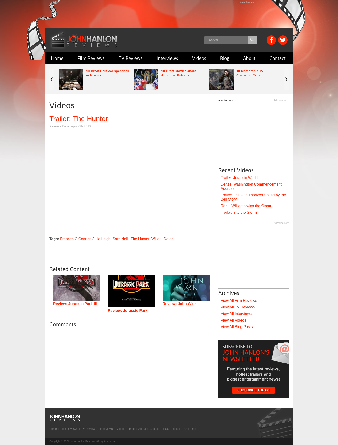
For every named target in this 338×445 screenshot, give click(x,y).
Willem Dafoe (162, 239)
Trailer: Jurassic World (239, 178)
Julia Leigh (101, 239)
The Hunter (140, 239)
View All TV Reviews (238, 307)
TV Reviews (130, 58)
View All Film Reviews (239, 301)
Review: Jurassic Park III (75, 304)
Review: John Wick (180, 304)
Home (57, 58)
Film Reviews (90, 58)
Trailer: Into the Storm (239, 212)
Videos (199, 58)
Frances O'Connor (75, 239)
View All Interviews (236, 314)
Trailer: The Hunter (78, 119)
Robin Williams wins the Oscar (246, 206)
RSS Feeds (170, 428)
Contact (277, 58)
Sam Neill (121, 239)
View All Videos (233, 320)
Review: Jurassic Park (127, 311)
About (249, 58)
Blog (224, 58)
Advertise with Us (227, 100)
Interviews (167, 58)
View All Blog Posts (237, 327)
